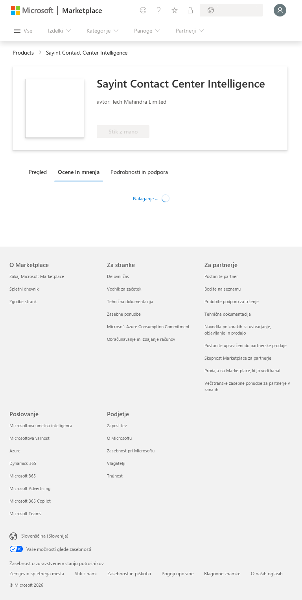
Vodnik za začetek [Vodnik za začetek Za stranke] (124, 289)
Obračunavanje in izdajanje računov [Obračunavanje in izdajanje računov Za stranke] (141, 339)
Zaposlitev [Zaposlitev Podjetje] (117, 425)
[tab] (39, 171)
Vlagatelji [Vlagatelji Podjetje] (116, 463)
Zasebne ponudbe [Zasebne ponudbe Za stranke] (124, 314)
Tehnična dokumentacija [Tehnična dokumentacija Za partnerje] (227, 314)
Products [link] (23, 52)
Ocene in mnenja (78, 172)
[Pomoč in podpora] (159, 10)
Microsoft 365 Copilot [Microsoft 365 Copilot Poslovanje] (30, 501)
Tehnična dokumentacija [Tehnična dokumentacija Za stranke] (130, 301)
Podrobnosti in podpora (139, 172)
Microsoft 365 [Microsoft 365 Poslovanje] (22, 476)
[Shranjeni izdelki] (174, 10)
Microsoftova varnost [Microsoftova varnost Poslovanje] (29, 438)
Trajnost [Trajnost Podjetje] (115, 476)
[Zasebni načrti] (190, 10)
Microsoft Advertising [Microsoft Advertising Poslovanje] (29, 488)
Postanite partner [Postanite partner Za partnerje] (221, 276)
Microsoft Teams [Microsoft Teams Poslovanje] (25, 513)
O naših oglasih (267, 573)
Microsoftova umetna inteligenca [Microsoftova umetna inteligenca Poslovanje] (40, 425)
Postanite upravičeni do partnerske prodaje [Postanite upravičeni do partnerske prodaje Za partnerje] (245, 345)
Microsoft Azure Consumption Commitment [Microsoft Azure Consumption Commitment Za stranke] (148, 326)
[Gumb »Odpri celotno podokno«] (23, 30)
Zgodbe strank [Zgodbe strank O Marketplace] (23, 301)
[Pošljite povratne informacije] (143, 10)
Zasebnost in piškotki (129, 573)
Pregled (38, 172)
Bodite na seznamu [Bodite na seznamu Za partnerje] (222, 289)
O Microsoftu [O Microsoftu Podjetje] (119, 438)
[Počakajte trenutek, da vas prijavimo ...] (280, 10)
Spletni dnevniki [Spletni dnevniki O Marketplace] (24, 289)
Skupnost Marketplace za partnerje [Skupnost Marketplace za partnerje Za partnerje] (237, 358)
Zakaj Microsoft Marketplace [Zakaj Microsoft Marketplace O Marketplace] (36, 276)
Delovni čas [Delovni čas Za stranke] (118, 276)
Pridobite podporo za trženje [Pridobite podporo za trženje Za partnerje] (231, 301)
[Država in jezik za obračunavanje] (231, 10)
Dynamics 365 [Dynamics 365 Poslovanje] (22, 463)
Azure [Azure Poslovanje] (14, 451)
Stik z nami (86, 573)
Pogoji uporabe (177, 573)
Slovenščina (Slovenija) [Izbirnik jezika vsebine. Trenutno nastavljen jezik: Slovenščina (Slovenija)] (44, 535)
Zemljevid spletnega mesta (36, 573)
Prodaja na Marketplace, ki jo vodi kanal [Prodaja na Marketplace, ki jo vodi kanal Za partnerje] (242, 370)
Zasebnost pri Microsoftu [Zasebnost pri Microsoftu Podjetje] (131, 451)
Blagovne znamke (222, 573)
